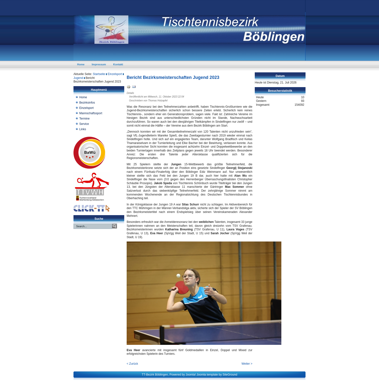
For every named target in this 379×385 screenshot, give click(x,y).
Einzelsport (115, 74)
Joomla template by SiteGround (217, 374)
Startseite (99, 74)
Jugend (78, 78)
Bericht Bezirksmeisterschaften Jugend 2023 (173, 77)
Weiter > (246, 363)
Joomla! (191, 374)
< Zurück (132, 363)
